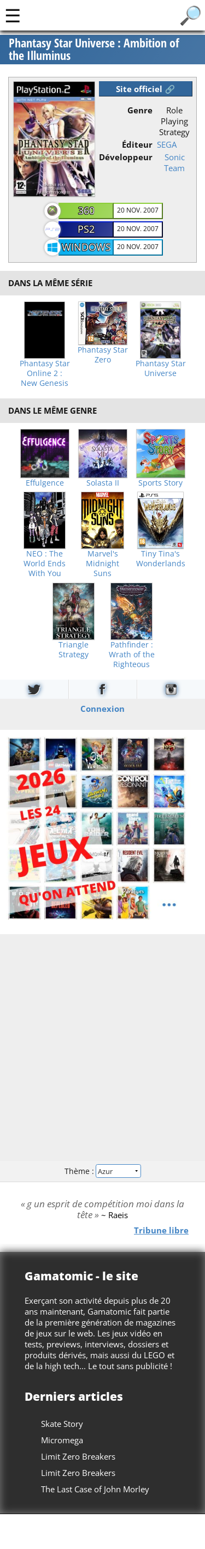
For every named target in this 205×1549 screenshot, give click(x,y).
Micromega (62, 1440)
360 (86, 210)
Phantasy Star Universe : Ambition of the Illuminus (94, 50)
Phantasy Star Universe (161, 368)
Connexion (102, 708)
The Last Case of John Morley (95, 1489)
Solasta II (102, 483)
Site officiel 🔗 (145, 88)
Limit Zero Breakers (78, 1456)
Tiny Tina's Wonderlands (160, 558)
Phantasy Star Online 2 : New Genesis (45, 373)
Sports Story (160, 483)
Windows (86, 246)
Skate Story (62, 1423)
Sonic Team (174, 162)
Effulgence (45, 483)
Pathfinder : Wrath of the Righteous (132, 654)
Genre (140, 110)
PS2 (86, 228)
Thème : (102, 1171)
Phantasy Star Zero (103, 355)
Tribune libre (161, 1229)
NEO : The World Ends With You (45, 563)
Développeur (126, 157)
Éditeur (137, 144)
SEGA (167, 144)
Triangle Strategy (73, 649)
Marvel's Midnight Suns (102, 563)
